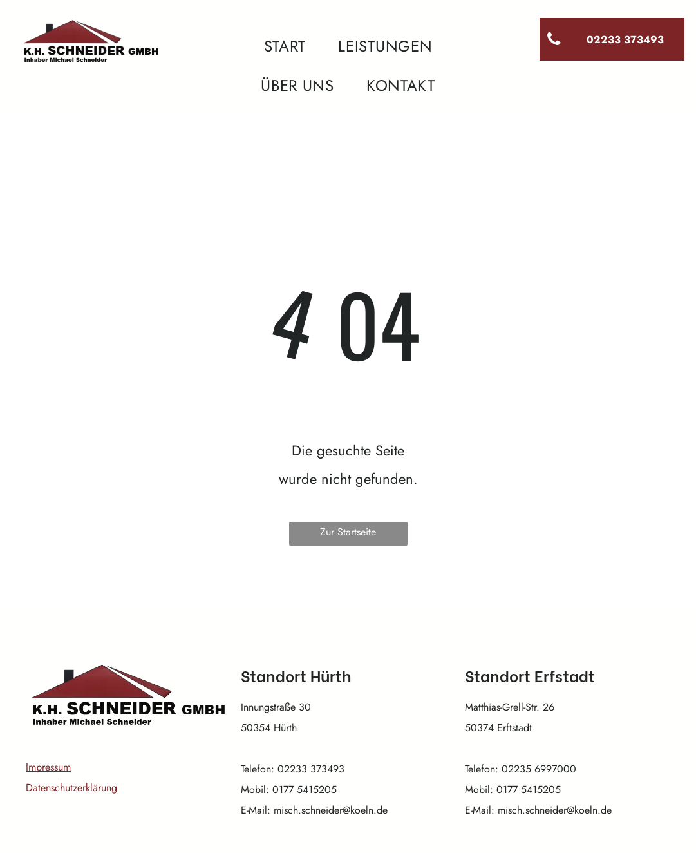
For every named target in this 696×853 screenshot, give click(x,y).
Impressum (48, 767)
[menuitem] (285, 46)
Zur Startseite (348, 531)
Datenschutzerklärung (71, 787)
